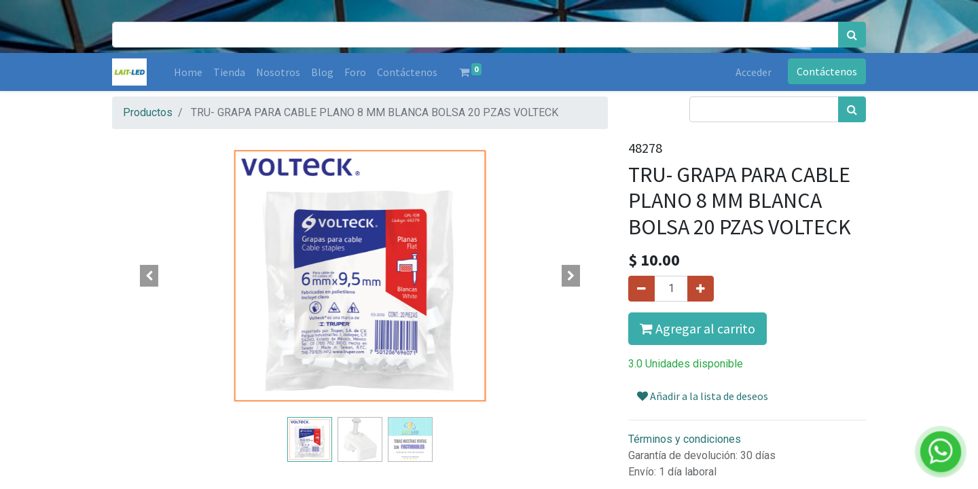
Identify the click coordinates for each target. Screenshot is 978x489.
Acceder (754, 72)
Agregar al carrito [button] (697, 328)
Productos (148, 112)
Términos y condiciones (684, 439)
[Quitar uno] (641, 289)
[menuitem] (188, 72)
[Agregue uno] (700, 289)
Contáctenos (827, 71)
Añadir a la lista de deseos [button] (702, 396)
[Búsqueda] (852, 35)
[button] (149, 276)
